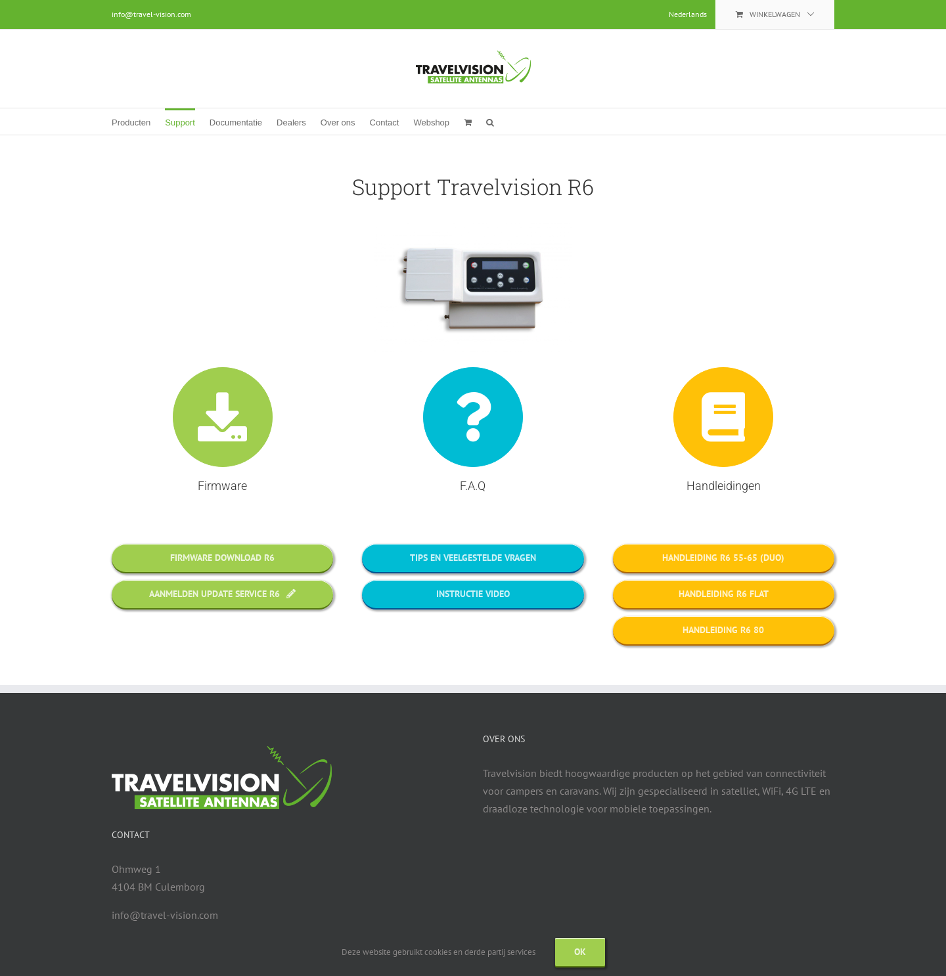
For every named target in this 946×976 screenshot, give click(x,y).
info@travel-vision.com (151, 14)
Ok (580, 952)
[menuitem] (687, 14)
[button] (490, 121)
